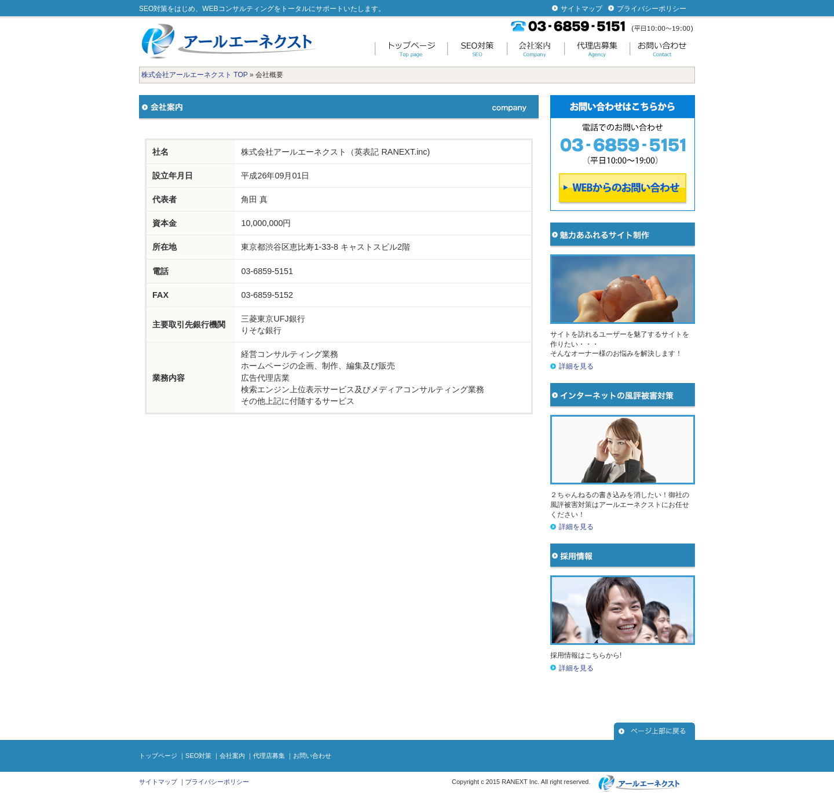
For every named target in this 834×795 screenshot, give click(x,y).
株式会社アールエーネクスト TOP (194, 75)
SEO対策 (198, 755)
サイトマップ (581, 9)
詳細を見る (576, 366)
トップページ (158, 755)
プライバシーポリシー (651, 9)
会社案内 (232, 755)
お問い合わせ (312, 755)
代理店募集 (269, 755)
